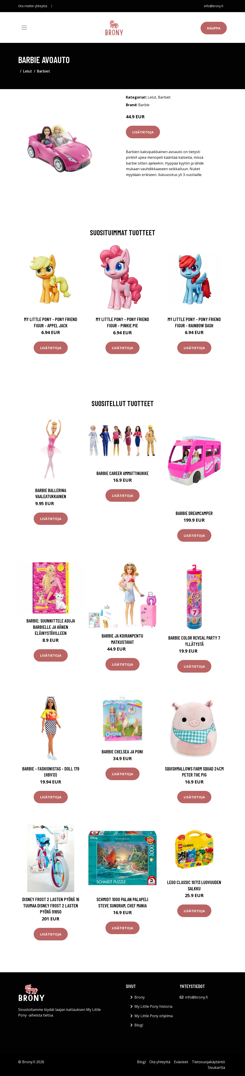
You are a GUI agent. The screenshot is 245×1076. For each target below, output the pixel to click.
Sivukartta (216, 1067)
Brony (139, 997)
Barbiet (43, 71)
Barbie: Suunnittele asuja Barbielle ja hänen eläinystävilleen (50, 627)
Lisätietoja (142, 132)
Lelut (27, 71)
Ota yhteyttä (159, 1061)
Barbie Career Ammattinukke (122, 473)
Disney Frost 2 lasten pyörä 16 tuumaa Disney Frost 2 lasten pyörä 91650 (50, 905)
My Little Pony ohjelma (153, 1015)
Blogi (138, 1025)
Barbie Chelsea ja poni (122, 751)
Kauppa (213, 28)
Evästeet (181, 1061)
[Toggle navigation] (24, 27)
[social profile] (51, 6)
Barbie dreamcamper (194, 513)
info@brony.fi (213, 6)
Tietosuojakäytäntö (208, 1061)
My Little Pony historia (153, 1006)
